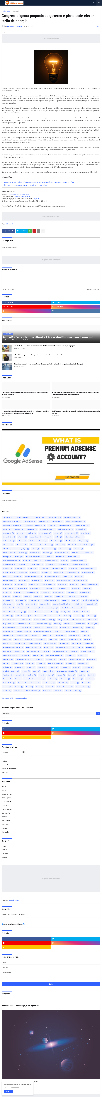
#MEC (52, 619)
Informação (65, 678)
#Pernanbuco (74, 635)
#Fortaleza (71, 592)
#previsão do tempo (33, 647)
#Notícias (64, 627)
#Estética (62, 584)
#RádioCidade (77, 647)
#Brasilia (72, 544)
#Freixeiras (84, 592)
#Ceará (19, 556)
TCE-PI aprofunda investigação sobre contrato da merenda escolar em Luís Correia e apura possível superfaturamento (75, 394)
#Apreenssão (8, 533)
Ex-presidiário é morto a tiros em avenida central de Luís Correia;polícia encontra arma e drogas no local (48, 337)
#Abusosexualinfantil (23, 517)
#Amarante (18, 529)
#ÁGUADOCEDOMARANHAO (35, 525)
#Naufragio (26, 627)
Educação (29, 678)
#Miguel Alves (8, 623)
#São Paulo (38, 655)
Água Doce (7, 675)
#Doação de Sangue (52, 576)
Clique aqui (36, 199)
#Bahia (58, 537)
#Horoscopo (34, 600)
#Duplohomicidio (9, 580)
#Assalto (85, 533)
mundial (75, 682)
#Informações (8, 608)
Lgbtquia (22, 682)
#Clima (26, 560)
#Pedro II (47, 635)
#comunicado (37, 564)
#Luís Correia (55, 615)
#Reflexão (90, 647)
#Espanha (7, 584)
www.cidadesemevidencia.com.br (18, 194)
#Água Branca (57, 521)
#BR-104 (49, 544)
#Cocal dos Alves (51, 560)
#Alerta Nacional (65, 525)
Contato (4, 761)
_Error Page (5, 817)
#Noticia (39, 627)
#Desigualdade (88, 572)
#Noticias (52, 627)
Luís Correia (35, 682)
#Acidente (39, 517)
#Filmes (7, 592)
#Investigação (52, 608)
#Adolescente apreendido (12, 521)
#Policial (64, 643)
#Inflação (78, 604)
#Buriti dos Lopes (87, 544)
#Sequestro (51, 659)
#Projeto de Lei (62, 647)
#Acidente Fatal (54, 517)
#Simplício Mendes (76, 659)
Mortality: (5, 857)
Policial (50, 686)
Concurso (7, 678)
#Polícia (7, 643)
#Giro (48, 596)
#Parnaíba (22, 635)
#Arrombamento (71, 533)
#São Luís (25, 655)
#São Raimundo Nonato (54, 655)
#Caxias (88, 552)
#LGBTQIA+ (8, 615)
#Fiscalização (32, 592)
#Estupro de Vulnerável (89, 584)
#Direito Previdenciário (33, 576)
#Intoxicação (38, 608)
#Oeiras (90, 627)
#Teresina (17, 663)
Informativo (78, 678)
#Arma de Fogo (45, 533)
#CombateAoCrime (78, 560)
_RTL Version (6, 820)
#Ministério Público (44, 623)
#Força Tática (58, 592)
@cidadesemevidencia (22, 196)
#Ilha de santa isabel (90, 600)
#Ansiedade (81, 529)
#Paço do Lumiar (71, 631)
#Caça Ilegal (24, 548)
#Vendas (65, 667)
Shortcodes (5, 832)
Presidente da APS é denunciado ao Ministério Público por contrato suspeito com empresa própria (44, 346)
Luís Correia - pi (49, 682)
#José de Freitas (35, 611)
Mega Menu (5, 824)
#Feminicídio (50, 588)
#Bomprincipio (35, 544)
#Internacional (23, 608)
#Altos (6, 529)
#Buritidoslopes (9, 548)
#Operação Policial (24, 631)
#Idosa (75, 600)
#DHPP (6, 576)
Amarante (20, 675)
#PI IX (87, 635)
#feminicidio (35, 588)
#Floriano (45, 592)
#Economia (15, 11)
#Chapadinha (73, 556)
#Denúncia (58, 572)
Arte (41, 675)
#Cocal (37, 560)
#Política (89, 643)
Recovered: (5, 853)
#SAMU (74, 651)
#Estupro (74, 584)
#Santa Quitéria (87, 651)
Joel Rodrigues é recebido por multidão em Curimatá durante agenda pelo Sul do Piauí (76, 412)
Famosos (41, 678)
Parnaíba (19, 686)
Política (60, 686)
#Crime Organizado (59, 568)
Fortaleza (52, 678)
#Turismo (19, 667)
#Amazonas (32, 529)
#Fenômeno (64, 588)
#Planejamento (75, 639)
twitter (15, 698)
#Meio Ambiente (78, 619)
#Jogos (22, 611)
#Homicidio (8, 600)
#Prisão (48, 647)
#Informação (91, 604)
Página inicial (6, 11)
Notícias (7, 686)
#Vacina (42, 667)
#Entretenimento (63, 580)
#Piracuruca (41, 639)
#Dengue (46, 572)
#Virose (26, 671)
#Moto (57, 623)
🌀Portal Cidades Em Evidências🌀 (13, 924)
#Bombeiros (8, 544)
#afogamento (30, 521)
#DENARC (34, 572)
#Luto (67, 615)
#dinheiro (18, 576)
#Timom (30, 663)
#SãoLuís (70, 655)
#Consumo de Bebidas (80, 564)
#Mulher (68, 623)
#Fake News (8, 588)
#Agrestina (43, 521)
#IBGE (65, 600)
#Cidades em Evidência (11, 560)
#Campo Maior (65, 548)
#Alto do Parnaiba (81, 525)
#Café (35, 548)
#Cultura (23, 572)
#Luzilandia (79, 615)
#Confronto (63, 564)
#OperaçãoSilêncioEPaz (42, 631)
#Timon (41, 663)
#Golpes (59, 596)
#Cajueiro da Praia (49, 548)
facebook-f (9, 698)
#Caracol (23, 552)
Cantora (61, 675)
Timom (58, 690)
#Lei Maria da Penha (81, 611)
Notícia (86, 682)
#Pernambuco (60, 635)
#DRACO (68, 576)
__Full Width (5, 805)
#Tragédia (82, 663)
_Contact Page (6, 813)
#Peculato (35, 635)
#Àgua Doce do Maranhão (12, 525)
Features (4, 790)
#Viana (76, 667)
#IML (20, 604)
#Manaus (91, 615)
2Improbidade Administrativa (67, 671)
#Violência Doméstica (11, 671)
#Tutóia (31, 667)
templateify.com (14, 900)
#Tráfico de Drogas (55, 663)
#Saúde (82, 655)
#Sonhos (91, 659)
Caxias (71, 675)
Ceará (81, 675)
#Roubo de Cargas (60, 651)
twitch (25, 698)
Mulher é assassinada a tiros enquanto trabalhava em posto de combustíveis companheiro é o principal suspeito (48, 364)
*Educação (7, 517)
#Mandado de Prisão (10, 619)
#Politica (76, 643)
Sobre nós (5, 772)
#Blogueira (83, 540)
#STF (6, 663)
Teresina (47, 690)
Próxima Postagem (93, 290)
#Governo (71, 596)
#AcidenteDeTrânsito (72, 517)
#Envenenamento (80, 580)
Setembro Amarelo (33, 690)
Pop (70, 686)
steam (4, 698)
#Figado (87, 588)
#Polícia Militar (50, 643)
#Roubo (46, 651)
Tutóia (68, 690)
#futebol (17, 596)
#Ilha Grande (8, 604)
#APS (20, 533)
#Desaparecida (73, 572)
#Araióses (31, 533)
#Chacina (60, 556)
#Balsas (22, 540)
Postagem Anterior (9, 290)
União (78, 690)
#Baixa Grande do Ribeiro (74, 537)
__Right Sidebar (7, 809)
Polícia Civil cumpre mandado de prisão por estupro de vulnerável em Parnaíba (38, 355)
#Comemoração (9, 564)
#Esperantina (20, 584)
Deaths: (4, 850)
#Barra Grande (56, 540)
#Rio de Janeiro (33, 651)
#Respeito (19, 651)
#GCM (27, 596)
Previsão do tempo (83, 686)
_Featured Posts (7, 794)
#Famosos (22, 588)
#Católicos (76, 552)
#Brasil (60, 544)
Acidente (84, 671)
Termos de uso (6, 765)
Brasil (51, 675)
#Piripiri (53, 639)
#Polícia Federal (35, 643)
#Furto (6, 596)
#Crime (44, 568)
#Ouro (58, 631)
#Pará (84, 631)
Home (4, 786)
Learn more (15, 1087)
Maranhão (63, 682)
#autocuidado (35, 537)
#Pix (62, 639)
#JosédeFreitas (52, 611)
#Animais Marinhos (47, 529)
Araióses (32, 675)
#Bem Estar (70, 540)
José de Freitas (9, 682)
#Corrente (7, 568)
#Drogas (79, 576)
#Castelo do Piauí (62, 552)
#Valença (54, 667)
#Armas (58, 533)
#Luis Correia (40, 615)
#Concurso (50, 564)
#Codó (64, 560)
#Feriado (76, 588)
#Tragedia (70, 663)
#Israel (64, 608)
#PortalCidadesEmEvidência (13, 647)
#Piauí (7, 639)
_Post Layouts (6, 798)
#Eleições (49, 580)
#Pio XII (28, 639)
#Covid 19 (32, 568)
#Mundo (92, 623)
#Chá (49, 556)
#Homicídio (21, 600)
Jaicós (89, 678)
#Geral (38, 596)
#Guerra (83, 596)
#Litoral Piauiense (23, 615)
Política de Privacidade (9, 769)
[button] (2, 3)
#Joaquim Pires (9, 611)
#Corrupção (20, 568)
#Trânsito (7, 667)
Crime (18, 678)
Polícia (39, 686)
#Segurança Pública (23, 659)
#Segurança (8, 659)
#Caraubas (35, 552)
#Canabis (78, 548)
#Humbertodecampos (51, 600)
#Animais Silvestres (65, 529)
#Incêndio (45, 604)
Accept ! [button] (8, 1091)
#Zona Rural (48, 671)
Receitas (7, 690)
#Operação (8, 631)
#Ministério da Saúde (25, 623)
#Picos (17, 639)
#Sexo (63, 659)
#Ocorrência (78, 627)
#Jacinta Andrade (78, 608)
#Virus (36, 671)
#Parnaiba (8, 635)
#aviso (48, 537)
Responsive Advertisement (51, 38)
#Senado (39, 659)
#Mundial (80, 623)
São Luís (18, 690)
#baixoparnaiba (9, 540)
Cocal (91, 675)
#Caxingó (7, 556)
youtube (20, 698)
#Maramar (26, 619)
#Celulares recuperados (34, 556)
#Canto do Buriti (9, 552)
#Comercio (23, 564)
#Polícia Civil (20, 643)
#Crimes (73, 568)
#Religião (7, 651)
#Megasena (63, 619)
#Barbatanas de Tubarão (38, 540)
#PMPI (87, 639)
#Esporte (33, 584)
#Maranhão (39, 619)
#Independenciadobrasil (61, 604)
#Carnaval (47, 552)
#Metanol (92, 619)
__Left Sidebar (6, 802)
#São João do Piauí (10, 655)
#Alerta (51, 525)
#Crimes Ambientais (88, 568)
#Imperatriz (31, 604)
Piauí (29, 686)
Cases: (4, 846)
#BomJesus (21, 544)
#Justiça (65, 611)
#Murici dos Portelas (10, 627)
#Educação (37, 580)
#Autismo (22, 537)
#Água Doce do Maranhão (75, 521)
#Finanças (18, 592)
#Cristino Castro (9, 572)
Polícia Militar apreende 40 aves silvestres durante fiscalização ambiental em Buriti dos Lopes (25, 394)
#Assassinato (9, 537)
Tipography (5, 828)
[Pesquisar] (49, 713)
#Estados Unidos (48, 584)
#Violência (88, 667)
